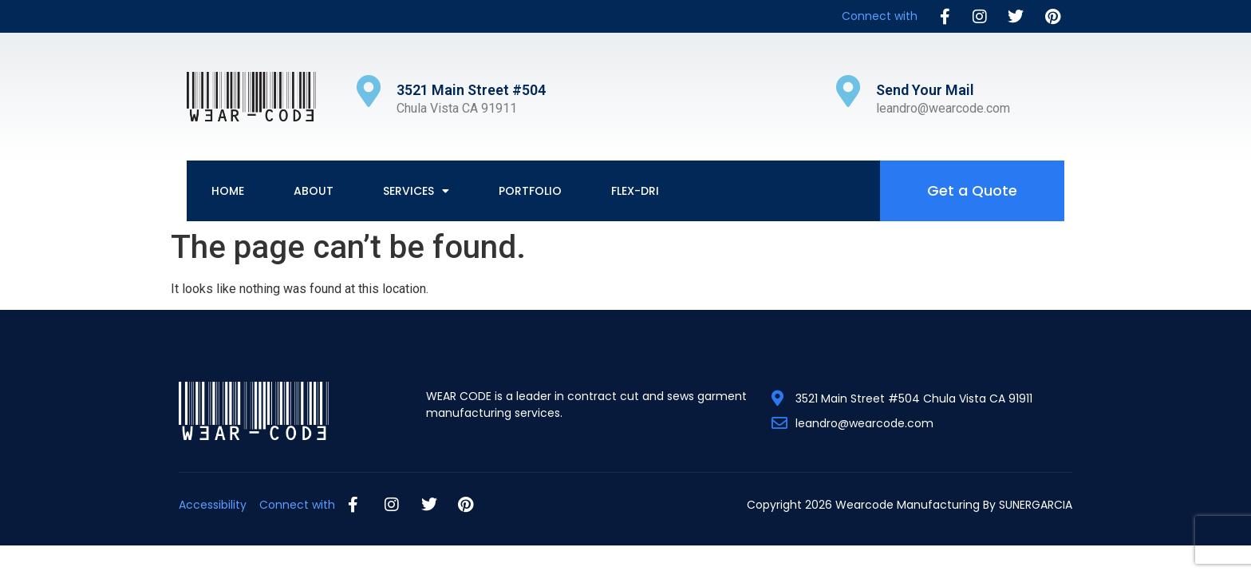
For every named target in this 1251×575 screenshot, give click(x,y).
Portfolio (530, 191)
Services (416, 190)
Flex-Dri (635, 191)
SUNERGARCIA (1035, 505)
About (313, 191)
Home (227, 191)
